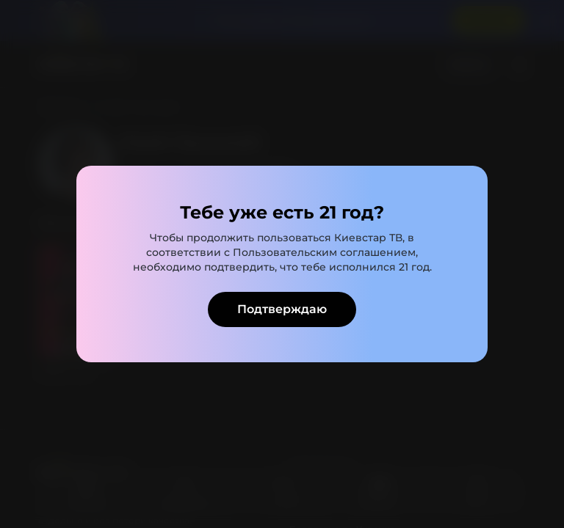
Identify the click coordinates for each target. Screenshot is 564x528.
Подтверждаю (282, 309)
